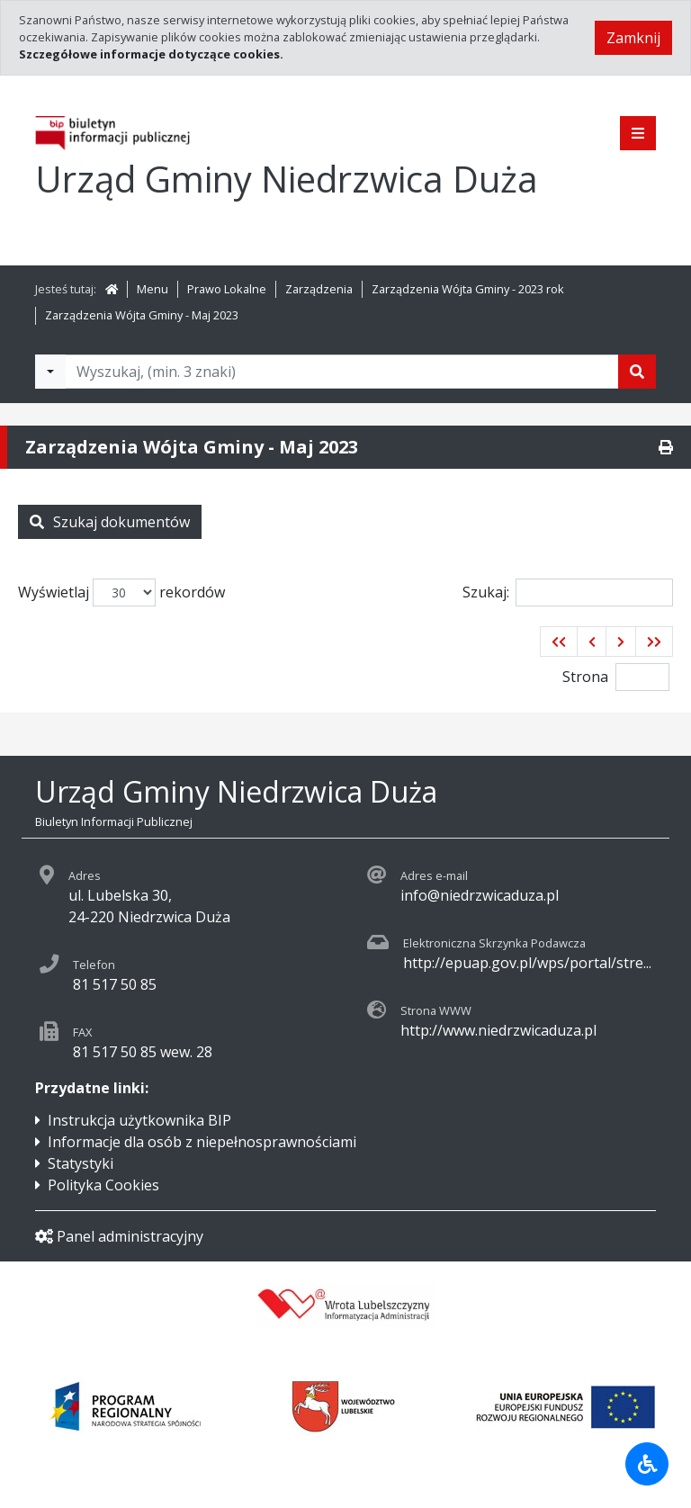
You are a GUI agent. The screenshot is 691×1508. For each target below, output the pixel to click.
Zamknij (633, 38)
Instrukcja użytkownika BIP (139, 1120)
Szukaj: (567, 592)
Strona (585, 677)
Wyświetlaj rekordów (121, 592)
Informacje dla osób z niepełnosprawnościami (202, 1142)
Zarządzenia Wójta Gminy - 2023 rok (468, 289)
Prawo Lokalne (226, 289)
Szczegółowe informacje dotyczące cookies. (151, 54)
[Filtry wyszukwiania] (50, 372)
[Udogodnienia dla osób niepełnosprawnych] (647, 1464)
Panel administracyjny (119, 1236)
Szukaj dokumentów (110, 522)
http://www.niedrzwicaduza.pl (498, 1030)
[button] (559, 641)
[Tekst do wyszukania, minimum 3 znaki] (342, 372)
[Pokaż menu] (638, 133)
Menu (152, 289)
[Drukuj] (666, 447)
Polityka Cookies (103, 1185)
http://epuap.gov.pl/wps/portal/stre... (527, 963)
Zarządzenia (319, 289)
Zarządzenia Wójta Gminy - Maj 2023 (141, 315)
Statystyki (80, 1163)
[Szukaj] (637, 372)
